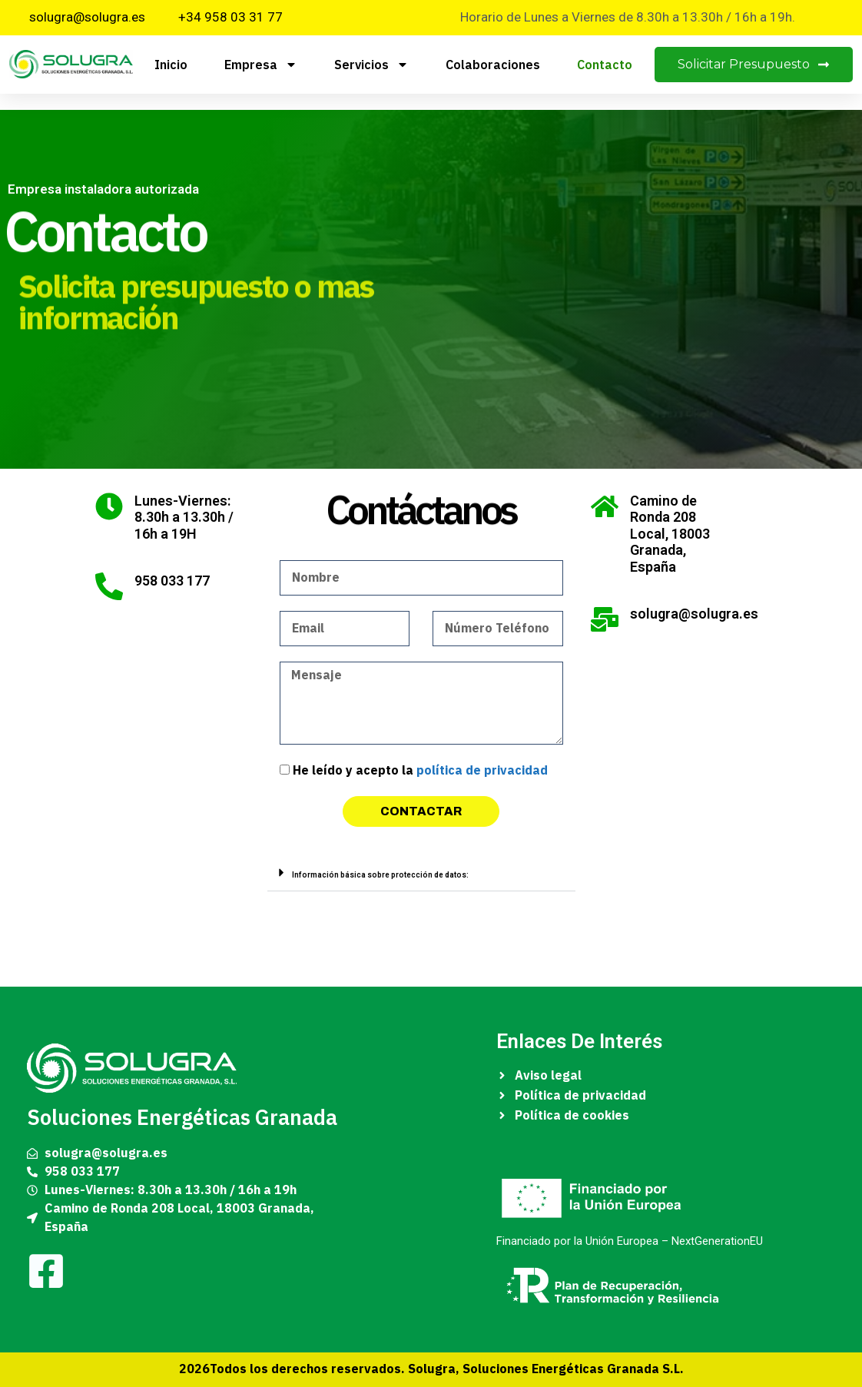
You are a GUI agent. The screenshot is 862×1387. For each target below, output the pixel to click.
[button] (421, 872)
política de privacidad (482, 771)
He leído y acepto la (420, 771)
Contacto (604, 64)
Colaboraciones (493, 64)
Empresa (260, 64)
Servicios (371, 64)
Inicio (170, 64)
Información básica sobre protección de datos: (380, 875)
